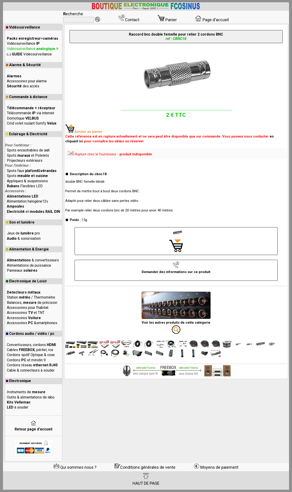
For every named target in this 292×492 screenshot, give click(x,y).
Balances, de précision (32, 302)
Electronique (18, 381)
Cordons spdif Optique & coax (31, 355)
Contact (128, 19)
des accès (23, 86)
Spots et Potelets (28, 155)
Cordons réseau (32, 365)
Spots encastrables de (28, 150)
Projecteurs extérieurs (24, 160)
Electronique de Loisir (26, 281)
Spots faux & (32, 171)
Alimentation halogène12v (27, 201)
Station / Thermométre (31, 297)
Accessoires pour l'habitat (27, 307)
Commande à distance (26, 97)
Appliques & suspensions (27, 181)
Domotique (23, 118)
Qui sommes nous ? (75, 467)
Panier (167, 19)
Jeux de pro (23, 233)
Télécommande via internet (30, 113)
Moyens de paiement (216, 467)
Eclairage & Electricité (26, 134)
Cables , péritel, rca (30, 350)
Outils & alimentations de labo (31, 397)
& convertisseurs (33, 260)
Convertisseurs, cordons (31, 345)
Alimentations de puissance (29, 265)
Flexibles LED (25, 186)
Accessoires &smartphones (32, 323)
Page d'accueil (212, 19)
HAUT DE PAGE (146, 479)
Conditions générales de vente (145, 467)
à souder (17, 407)
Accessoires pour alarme (27, 81)
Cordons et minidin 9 (26, 360)
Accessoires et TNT (25, 312)
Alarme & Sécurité (23, 65)
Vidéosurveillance (23, 27)
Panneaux (22, 270)
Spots (27, 176)
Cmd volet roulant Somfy (31, 123)
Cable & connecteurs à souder (31, 370)
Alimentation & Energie (27, 249)
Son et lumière (20, 222)
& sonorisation (24, 238)
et (33, 211)
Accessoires (24, 318)
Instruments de (26, 392)
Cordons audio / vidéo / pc (30, 333)
